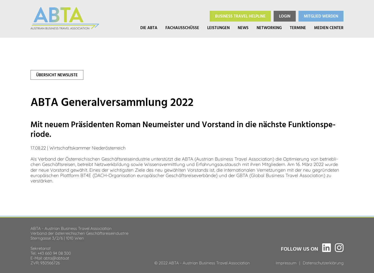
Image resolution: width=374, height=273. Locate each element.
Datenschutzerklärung (323, 262)
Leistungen (218, 28)
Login (284, 16)
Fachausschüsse (182, 28)
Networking (269, 28)
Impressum (286, 262)
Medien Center (329, 28)
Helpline (240, 16)
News (243, 28)
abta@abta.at (56, 257)
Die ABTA (148, 28)
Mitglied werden (321, 16)
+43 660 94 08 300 (54, 252)
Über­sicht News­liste (57, 75)
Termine (298, 28)
